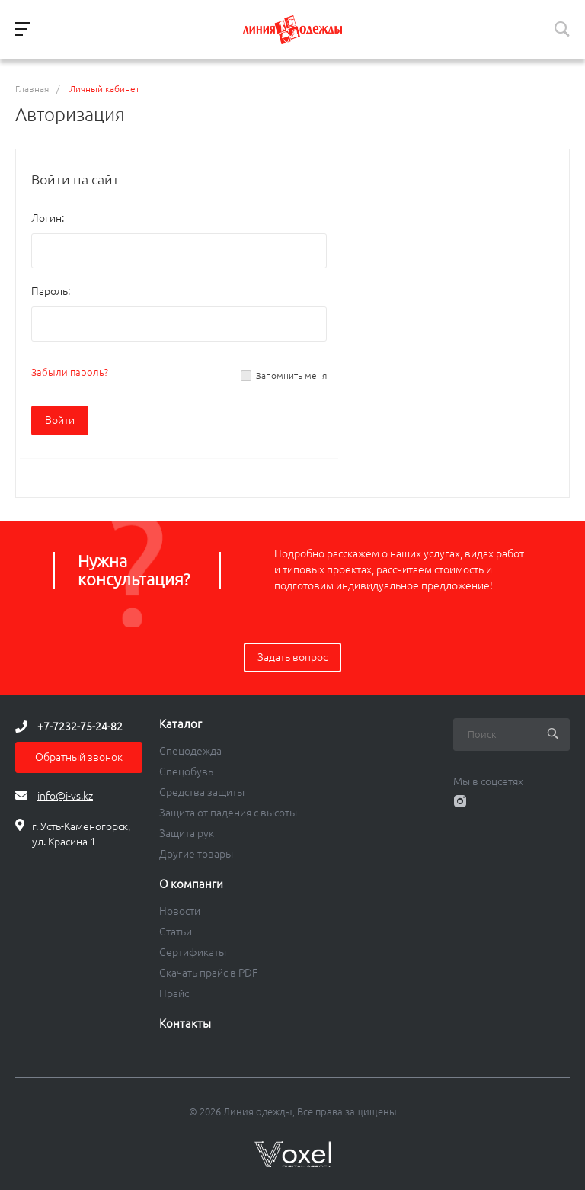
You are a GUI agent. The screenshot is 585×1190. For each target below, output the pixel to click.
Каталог (180, 724)
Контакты (185, 1024)
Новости (179, 911)
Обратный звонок (79, 757)
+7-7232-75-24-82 (80, 726)
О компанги (191, 884)
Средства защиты (202, 792)
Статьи (175, 931)
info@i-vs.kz (65, 796)
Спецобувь (186, 771)
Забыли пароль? (69, 372)
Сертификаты (192, 952)
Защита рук (186, 833)
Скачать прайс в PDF (208, 973)
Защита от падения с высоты (228, 813)
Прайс (174, 993)
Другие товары (196, 854)
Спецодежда (190, 751)
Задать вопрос (292, 657)
